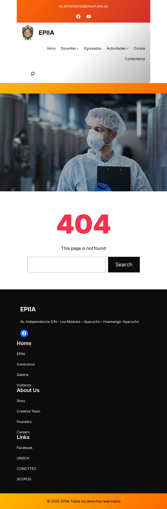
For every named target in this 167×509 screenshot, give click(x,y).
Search (123, 264)
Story (21, 401)
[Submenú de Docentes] (78, 48)
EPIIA (46, 32)
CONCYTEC (27, 468)
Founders (24, 421)
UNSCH (23, 458)
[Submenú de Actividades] (128, 48)
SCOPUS (24, 479)
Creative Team (28, 411)
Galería (22, 374)
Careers (23, 432)
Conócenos (26, 364)
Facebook (25, 448)
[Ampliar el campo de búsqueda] (32, 74)
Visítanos (24, 385)
